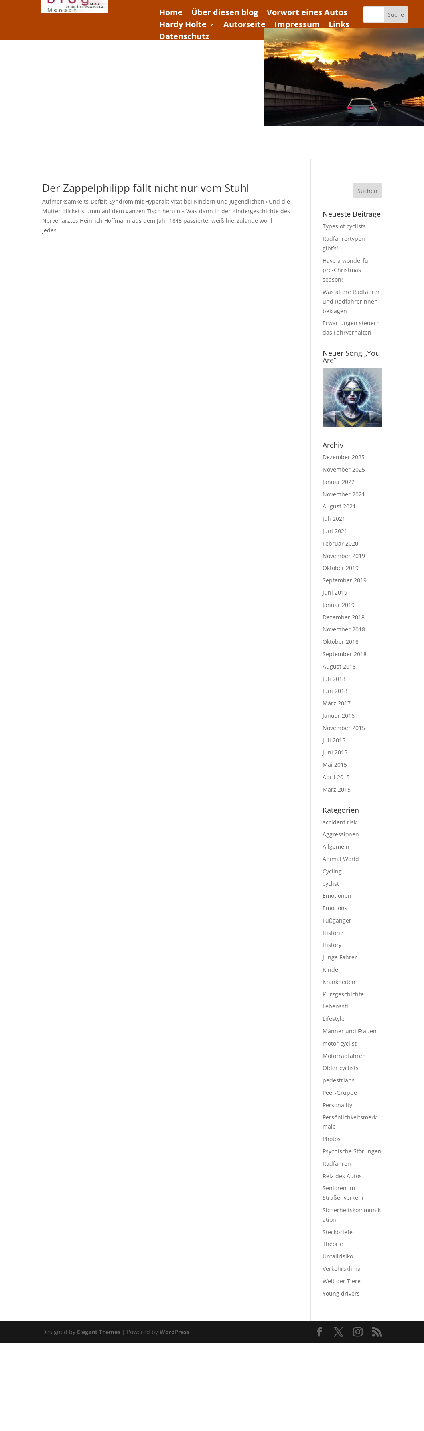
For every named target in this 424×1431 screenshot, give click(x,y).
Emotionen (337, 895)
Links (339, 26)
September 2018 (345, 654)
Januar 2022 (339, 482)
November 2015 (344, 728)
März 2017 (337, 703)
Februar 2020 (340, 543)
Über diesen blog (224, 14)
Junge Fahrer (340, 957)
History (332, 945)
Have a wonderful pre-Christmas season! (346, 270)
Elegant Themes (98, 1332)
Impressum (297, 26)
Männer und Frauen (350, 1031)
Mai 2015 (335, 764)
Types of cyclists (344, 226)
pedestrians (339, 1080)
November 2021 (344, 494)
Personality (337, 1105)
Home (171, 14)
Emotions (335, 908)
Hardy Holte (183, 26)
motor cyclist (340, 1043)
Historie (333, 933)
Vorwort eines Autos (307, 14)
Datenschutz (184, 38)
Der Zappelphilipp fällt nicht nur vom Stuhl (145, 188)
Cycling (332, 871)
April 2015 (336, 777)
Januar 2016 (339, 715)
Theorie (333, 1244)
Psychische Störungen (352, 1151)
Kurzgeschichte (343, 994)
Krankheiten (339, 982)
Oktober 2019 (341, 568)
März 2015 (337, 789)
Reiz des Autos (342, 1176)
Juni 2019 (335, 592)
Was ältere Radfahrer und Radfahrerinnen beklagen (351, 301)
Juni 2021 (335, 531)
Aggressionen (341, 834)
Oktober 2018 (341, 641)
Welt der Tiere (342, 1281)
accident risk (340, 822)
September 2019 (345, 580)
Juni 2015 (335, 752)
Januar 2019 (339, 605)
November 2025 (344, 469)
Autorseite (244, 26)
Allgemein (336, 846)
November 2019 (344, 556)
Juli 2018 (334, 679)
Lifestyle (334, 1018)
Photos (332, 1139)
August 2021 (339, 506)
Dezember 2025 (344, 457)
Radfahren (337, 1163)
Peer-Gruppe (340, 1092)
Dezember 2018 (344, 617)
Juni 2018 (335, 691)
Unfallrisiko (338, 1256)
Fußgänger (337, 920)
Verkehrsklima (342, 1268)
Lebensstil (336, 1006)
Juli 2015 (334, 740)
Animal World (341, 859)
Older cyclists (341, 1068)
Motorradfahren (344, 1056)
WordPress (174, 1332)
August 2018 (339, 666)
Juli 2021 (334, 518)
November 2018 (344, 629)
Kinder (332, 969)
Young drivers (341, 1293)
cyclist (331, 883)
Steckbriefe (338, 1232)
